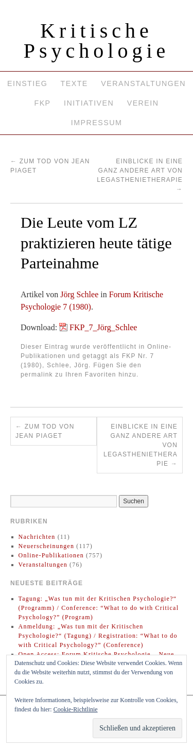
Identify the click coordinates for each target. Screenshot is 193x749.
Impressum (96, 122)
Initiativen (89, 103)
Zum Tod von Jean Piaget (45, 431)
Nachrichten (37, 536)
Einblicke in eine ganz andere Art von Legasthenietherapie (140, 445)
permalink (37, 374)
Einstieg (27, 83)
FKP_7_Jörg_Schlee (103, 327)
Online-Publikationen (51, 555)
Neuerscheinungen (47, 546)
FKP (42, 103)
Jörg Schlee (79, 294)
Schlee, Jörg (68, 365)
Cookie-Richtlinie (76, 709)
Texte (74, 83)
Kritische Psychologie (97, 40)
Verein (143, 103)
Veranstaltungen (143, 83)
